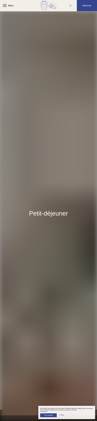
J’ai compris (48, 415)
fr (71, 5)
